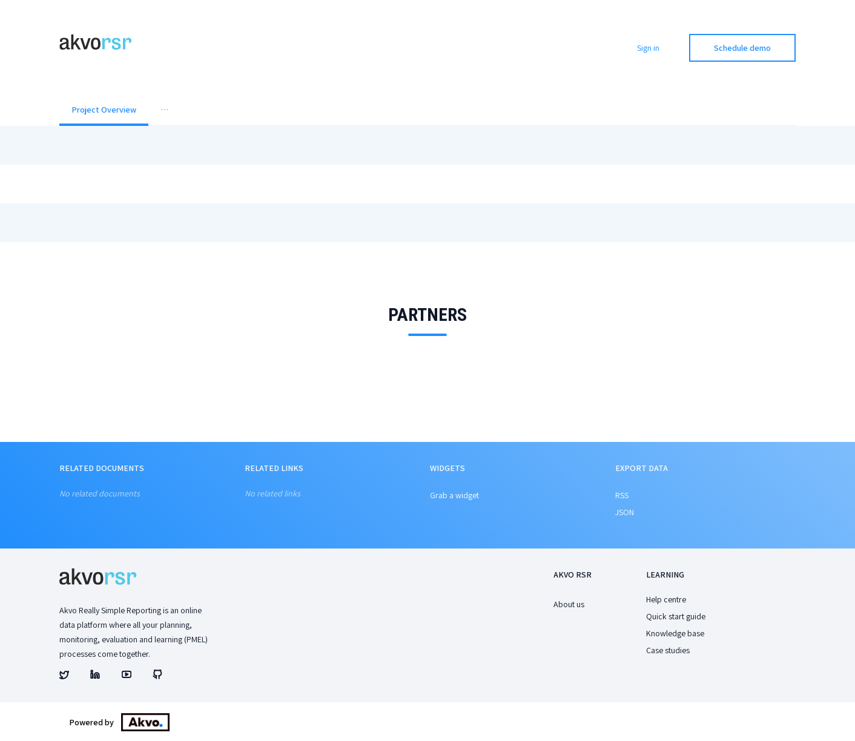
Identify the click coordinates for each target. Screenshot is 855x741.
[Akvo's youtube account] (126, 676)
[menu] (427, 111)
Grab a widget (454, 495)
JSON (624, 512)
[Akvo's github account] (157, 676)
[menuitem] (103, 111)
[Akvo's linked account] (95, 676)
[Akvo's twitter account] (64, 676)
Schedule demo (742, 47)
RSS (622, 495)
